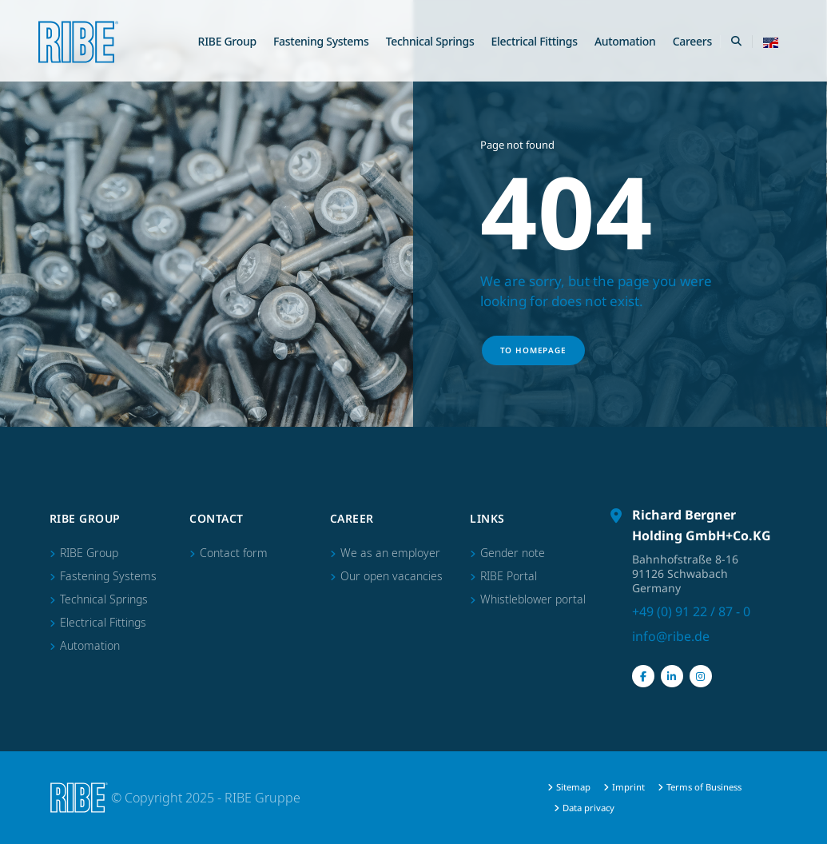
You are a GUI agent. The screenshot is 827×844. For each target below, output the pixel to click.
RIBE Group (227, 41)
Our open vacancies (391, 575)
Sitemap (573, 787)
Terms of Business (704, 787)
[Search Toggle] (736, 41)
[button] (770, 41)
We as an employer (390, 552)
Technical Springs (430, 41)
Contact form (234, 552)
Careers (692, 41)
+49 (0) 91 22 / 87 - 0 (691, 611)
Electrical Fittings (534, 41)
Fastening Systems (321, 41)
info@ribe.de (671, 636)
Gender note (512, 552)
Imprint (628, 787)
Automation (625, 41)
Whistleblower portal (533, 599)
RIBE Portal (508, 575)
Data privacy (588, 808)
